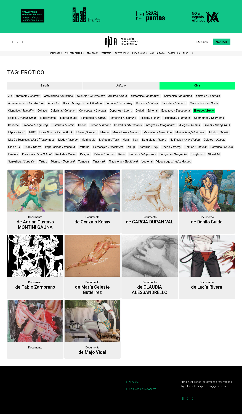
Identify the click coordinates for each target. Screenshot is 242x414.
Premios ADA (139, 53)
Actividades (121, 53)
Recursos (92, 53)
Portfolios (174, 53)
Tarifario (106, 53)
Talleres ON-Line (74, 53)
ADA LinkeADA (157, 53)
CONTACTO (55, 53)
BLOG (185, 53)
